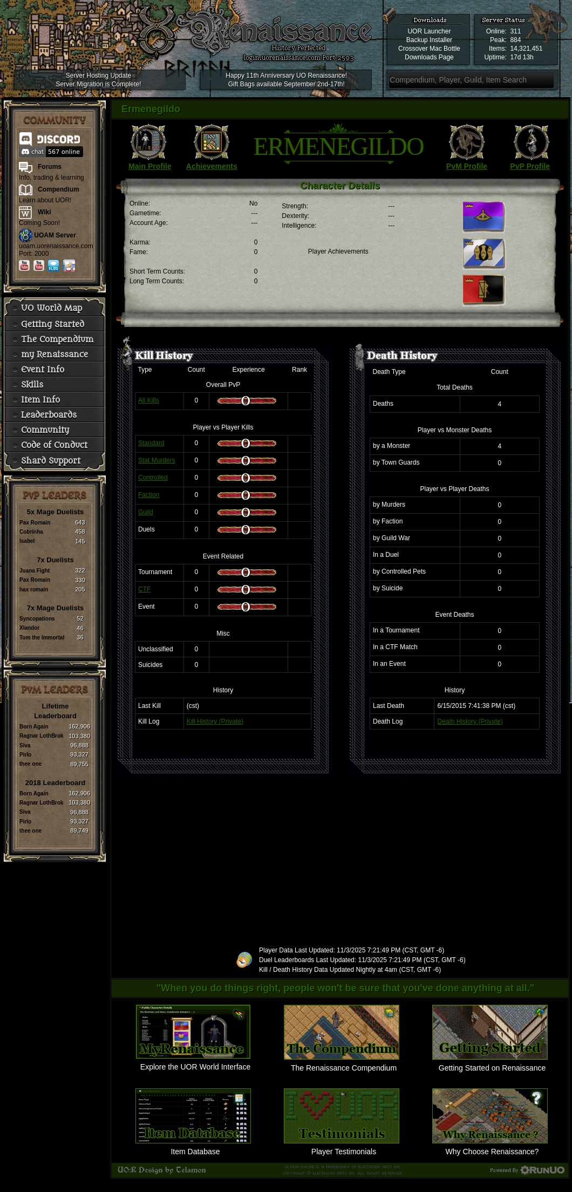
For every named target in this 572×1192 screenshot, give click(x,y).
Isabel (27, 541)
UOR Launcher (429, 31)
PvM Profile (466, 166)
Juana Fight (34, 571)
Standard (151, 443)
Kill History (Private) (215, 721)
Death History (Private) (469, 721)
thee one (30, 764)
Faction (148, 495)
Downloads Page (429, 57)
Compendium (58, 189)
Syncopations (37, 619)
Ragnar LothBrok (41, 736)
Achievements (211, 166)
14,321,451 (526, 48)
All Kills (148, 400)
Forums (50, 167)
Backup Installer (429, 40)
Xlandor (29, 628)
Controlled (153, 477)
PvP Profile (530, 166)
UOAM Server (55, 235)
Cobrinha (31, 532)
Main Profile (149, 166)
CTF (144, 589)
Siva (25, 745)
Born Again (34, 727)
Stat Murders (156, 460)
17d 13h (521, 57)
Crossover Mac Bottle (429, 48)
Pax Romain (34, 523)
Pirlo (25, 755)
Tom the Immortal (41, 638)
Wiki (44, 212)
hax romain (33, 589)
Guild (145, 512)
